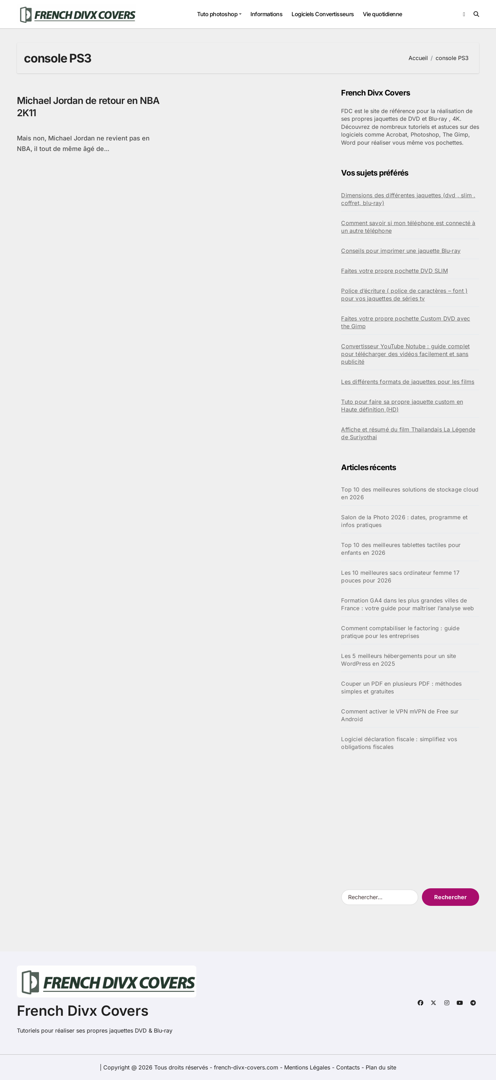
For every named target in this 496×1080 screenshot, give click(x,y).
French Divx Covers (83, 1010)
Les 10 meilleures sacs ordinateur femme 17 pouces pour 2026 (400, 576)
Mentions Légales (308, 1067)
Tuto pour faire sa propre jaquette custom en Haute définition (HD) (402, 405)
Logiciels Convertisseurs (323, 14)
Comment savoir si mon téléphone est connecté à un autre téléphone (408, 226)
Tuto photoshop (219, 14)
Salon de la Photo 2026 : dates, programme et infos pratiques (404, 521)
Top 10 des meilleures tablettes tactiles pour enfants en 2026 (401, 548)
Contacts (348, 1067)
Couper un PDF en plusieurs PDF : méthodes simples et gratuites (401, 687)
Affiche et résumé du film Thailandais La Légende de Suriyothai (408, 433)
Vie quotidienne (382, 14)
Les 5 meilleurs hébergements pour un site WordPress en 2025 (398, 659)
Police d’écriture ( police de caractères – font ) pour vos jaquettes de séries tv (404, 294)
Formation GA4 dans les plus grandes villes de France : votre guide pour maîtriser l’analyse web (407, 604)
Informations (266, 14)
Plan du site (381, 1067)
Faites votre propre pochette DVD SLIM (394, 270)
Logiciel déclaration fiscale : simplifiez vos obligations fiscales (399, 743)
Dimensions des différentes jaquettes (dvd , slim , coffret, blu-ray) (408, 199)
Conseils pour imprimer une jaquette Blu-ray (401, 250)
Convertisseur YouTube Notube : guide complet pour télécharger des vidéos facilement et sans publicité (405, 354)
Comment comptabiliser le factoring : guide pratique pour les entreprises (400, 632)
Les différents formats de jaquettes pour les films (407, 381)
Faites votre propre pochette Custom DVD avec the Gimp (405, 322)
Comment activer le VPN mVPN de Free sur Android (399, 715)
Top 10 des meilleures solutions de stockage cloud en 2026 (409, 493)
